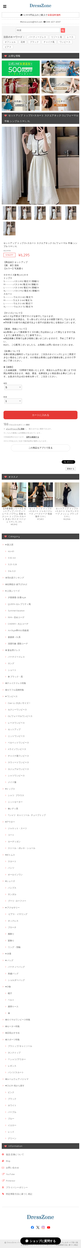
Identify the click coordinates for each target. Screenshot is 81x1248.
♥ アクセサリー (12, 907)
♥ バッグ (9, 960)
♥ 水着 (8, 953)
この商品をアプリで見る (40, 447)
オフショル (10, 42)
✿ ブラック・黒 (15, 676)
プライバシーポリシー (17, 1187)
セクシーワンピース (17, 709)
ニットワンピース (16, 736)
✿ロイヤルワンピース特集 (17, 1019)
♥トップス (10, 788)
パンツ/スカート (16, 1072)
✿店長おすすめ (12, 1033)
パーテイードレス (16, 656)
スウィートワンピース (18, 762)
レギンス (12, 1065)
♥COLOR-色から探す (14, 1085)
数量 (5, 397)
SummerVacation (16, 610)
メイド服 (12, 782)
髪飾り (11, 940)
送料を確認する (32, 437)
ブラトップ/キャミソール (20, 1046)
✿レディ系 (13, 808)
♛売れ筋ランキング (14, 577)
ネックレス (13, 920)
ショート (12, 670)
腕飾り (11, 934)
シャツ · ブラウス (16, 795)
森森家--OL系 (14, 637)
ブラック (34, 42)
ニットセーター (15, 802)
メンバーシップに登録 (15, 429)
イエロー (12, 1125)
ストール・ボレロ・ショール (21, 848)
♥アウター (10, 821)
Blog (8, 1161)
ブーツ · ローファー (17, 901)
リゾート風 (56, 37)
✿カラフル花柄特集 (14, 689)
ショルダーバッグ (16, 980)
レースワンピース (16, 722)
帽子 (10, 993)
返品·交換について (15, 1154)
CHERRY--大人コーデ (18, 624)
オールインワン (15, 874)
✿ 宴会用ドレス (12, 650)
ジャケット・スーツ (17, 828)
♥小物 (8, 986)
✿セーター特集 (12, 1026)
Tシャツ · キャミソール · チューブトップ (27, 815)
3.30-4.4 (11, 558)
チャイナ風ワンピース (18, 755)
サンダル (12, 894)
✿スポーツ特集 (12, 1039)
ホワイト (12, 1105)
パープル (12, 1112)
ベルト (11, 1000)
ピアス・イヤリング (17, 914)
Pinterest (10, 1180)
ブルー (11, 1118)
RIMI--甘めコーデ (16, 617)
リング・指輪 (14, 947)
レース (70, 37)
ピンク (11, 1092)
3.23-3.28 (12, 564)
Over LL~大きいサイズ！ (19, 703)
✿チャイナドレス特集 (15, 683)
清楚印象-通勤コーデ (18, 643)
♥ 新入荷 (9, 544)
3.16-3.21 (12, 571)
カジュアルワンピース (18, 769)
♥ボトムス (10, 854)
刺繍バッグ (13, 973)
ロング (11, 663)
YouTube (10, 1174)
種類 (5, 383)
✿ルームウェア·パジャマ (16, 1079)
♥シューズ (10, 881)
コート (11, 835)
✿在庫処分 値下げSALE (16, 584)
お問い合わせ (12, 1167)
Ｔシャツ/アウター (17, 1059)
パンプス (12, 887)
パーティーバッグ (16, 967)
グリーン (12, 1138)
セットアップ (14, 729)
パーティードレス (37, 37)
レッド (11, 1131)
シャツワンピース (16, 775)
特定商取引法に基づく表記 (19, 1194)
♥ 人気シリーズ (12, 591)
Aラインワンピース (17, 749)
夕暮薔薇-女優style (17, 597)
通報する (70, 469)
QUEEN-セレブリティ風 (19, 604)
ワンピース (65, 42)
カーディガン (14, 841)
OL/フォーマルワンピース (20, 716)
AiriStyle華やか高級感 (18, 630)
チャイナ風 (49, 42)
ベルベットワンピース (18, 742)
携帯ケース (13, 1006)
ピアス (8, 47)
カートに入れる (40, 415)
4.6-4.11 (11, 551)
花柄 (23, 42)
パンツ (11, 868)
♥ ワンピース (11, 696)
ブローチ (12, 927)
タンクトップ (14, 1052)
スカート (12, 861)
